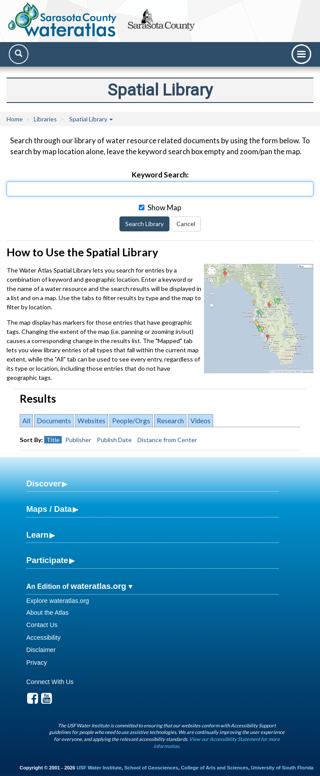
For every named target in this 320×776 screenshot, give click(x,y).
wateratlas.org (98, 586)
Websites (91, 421)
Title (53, 439)
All (26, 421)
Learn (37, 534)
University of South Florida (282, 767)
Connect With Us (50, 681)
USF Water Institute (99, 767)
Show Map (160, 207)
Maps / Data (49, 509)
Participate (47, 560)
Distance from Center (167, 439)
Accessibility (43, 637)
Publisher (78, 439)
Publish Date (114, 439)
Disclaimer (41, 649)
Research (170, 421)
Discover (43, 483)
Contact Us (41, 624)
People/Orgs (131, 421)
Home (15, 119)
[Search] (18, 54)
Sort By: (31, 439)
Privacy (36, 662)
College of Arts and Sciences (214, 767)
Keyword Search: (160, 174)
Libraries (45, 119)
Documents (54, 421)
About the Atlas (47, 612)
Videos (200, 421)
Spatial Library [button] (91, 119)
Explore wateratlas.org (57, 600)
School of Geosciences (151, 767)
